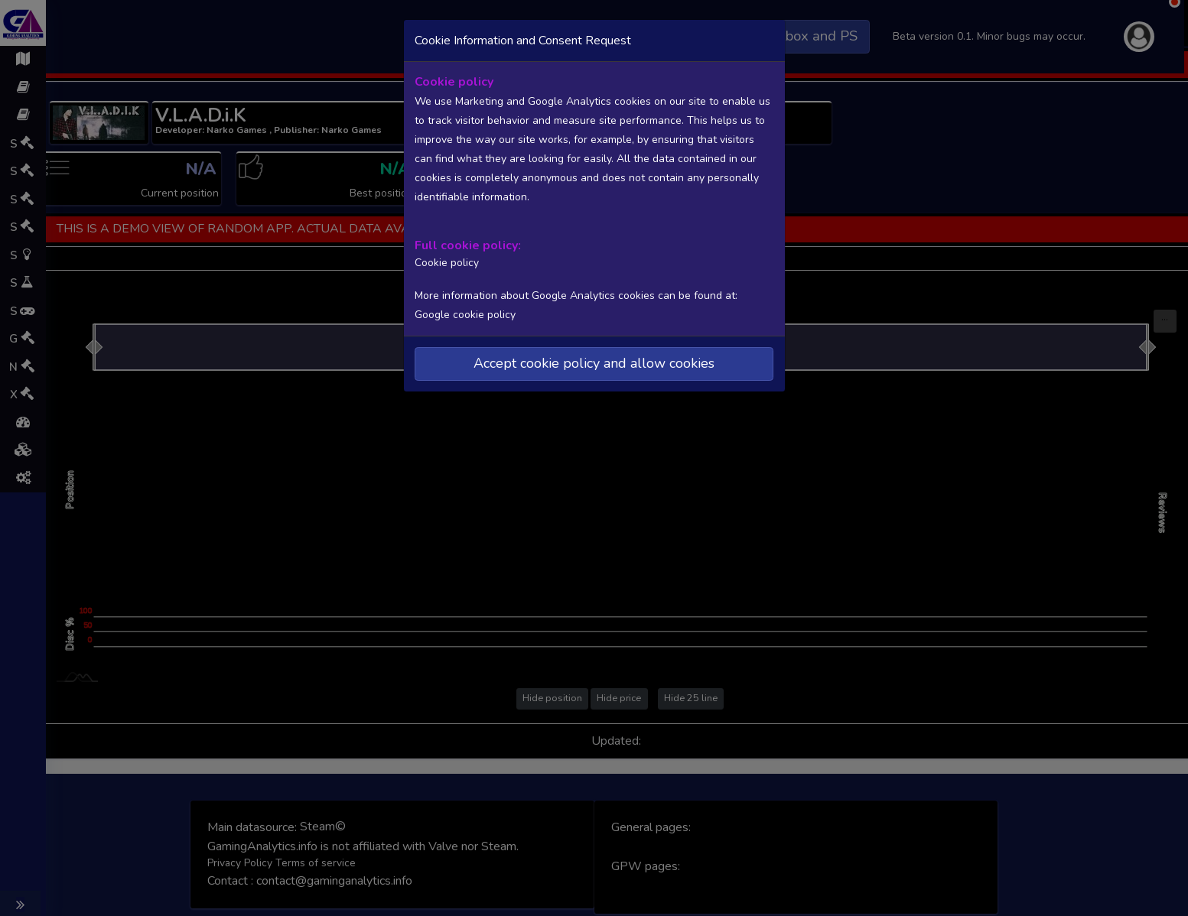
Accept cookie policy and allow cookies (594, 362)
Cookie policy (445, 262)
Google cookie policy (465, 314)
